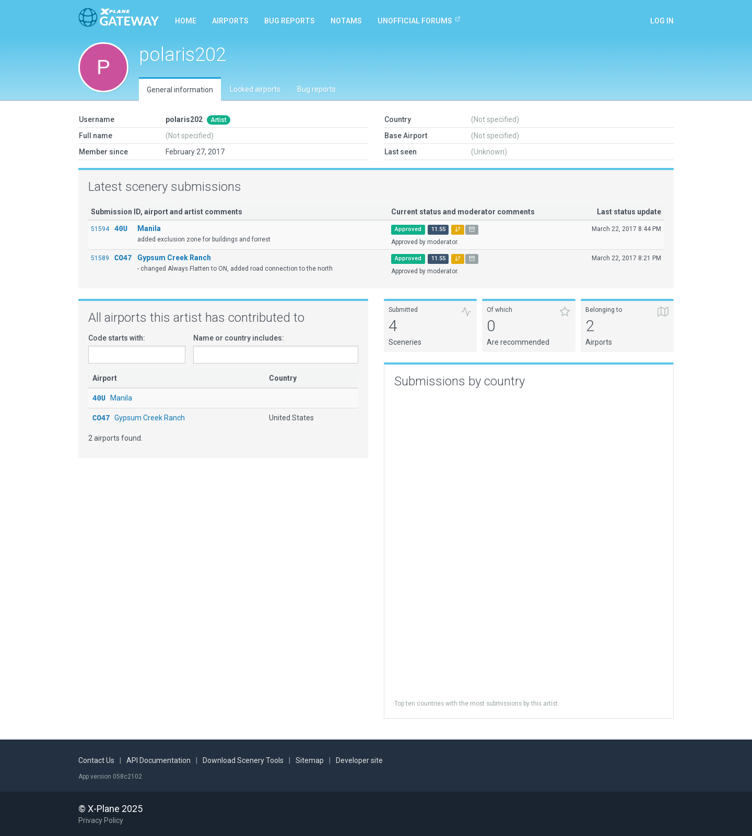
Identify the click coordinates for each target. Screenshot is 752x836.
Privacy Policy (100, 820)
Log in (662, 21)
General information (180, 90)
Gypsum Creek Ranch (174, 257)
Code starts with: (116, 338)
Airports (230, 21)
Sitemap (310, 760)
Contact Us (96, 760)
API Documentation (158, 760)
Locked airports (255, 89)
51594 (100, 229)
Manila (149, 228)
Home (185, 21)
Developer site (359, 760)
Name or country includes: (238, 338)
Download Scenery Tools (243, 760)
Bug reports (289, 21)
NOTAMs (346, 21)
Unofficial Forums (419, 20)
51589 (100, 258)
